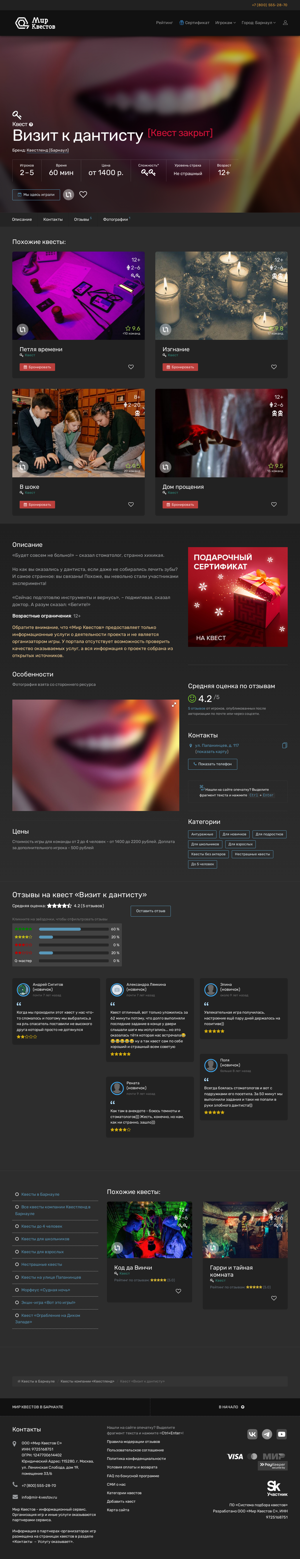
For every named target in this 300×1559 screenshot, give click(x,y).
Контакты (53, 219)
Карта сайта (118, 1510)
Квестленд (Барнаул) (48, 150)
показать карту (212, 751)
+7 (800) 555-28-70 (270, 5)
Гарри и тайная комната (231, 1271)
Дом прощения (183, 486)
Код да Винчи (133, 1267)
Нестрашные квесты (252, 854)
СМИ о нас (116, 1484)
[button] (174, 704)
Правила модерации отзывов (133, 1441)
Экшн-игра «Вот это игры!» (45, 1302)
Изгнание (176, 349)
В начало (231, 1407)
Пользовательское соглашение (135, 1450)
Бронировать (37, 367)
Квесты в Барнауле (37, 1194)
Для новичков (234, 834)
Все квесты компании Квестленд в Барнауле (53, 1210)
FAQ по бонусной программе (133, 1476)
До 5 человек (202, 864)
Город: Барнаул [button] (259, 22)
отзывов (196, 708)
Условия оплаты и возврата (132, 1467)
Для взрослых (241, 844)
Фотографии (116, 219)
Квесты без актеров (208, 854)
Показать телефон (213, 764)
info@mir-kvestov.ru (39, 1497)
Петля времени (41, 349)
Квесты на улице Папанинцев (48, 1277)
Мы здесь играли (36, 194)
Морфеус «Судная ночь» (42, 1289)
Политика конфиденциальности (136, 1458)
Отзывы (83, 219)
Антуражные (202, 834)
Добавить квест (121, 1501)
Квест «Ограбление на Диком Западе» (47, 1318)
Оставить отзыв (150, 911)
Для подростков (269, 834)
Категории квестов (124, 1493)
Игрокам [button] (225, 22)
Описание (22, 219)
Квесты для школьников (42, 1238)
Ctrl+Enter (171, 1433)
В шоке (29, 486)
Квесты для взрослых (39, 1251)
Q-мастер (23, 961)
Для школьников (205, 844)
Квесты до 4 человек (38, 1226)
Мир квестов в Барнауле (37, 1407)
